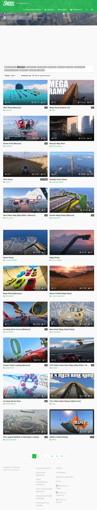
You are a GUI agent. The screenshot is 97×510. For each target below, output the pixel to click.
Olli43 (54, 440)
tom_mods (9, 218)
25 (62, 456)
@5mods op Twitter (62, 487)
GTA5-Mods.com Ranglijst (42, 504)
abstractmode (57, 146)
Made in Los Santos (11, 470)
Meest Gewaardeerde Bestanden (42, 482)
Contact (59, 468)
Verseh (7, 182)
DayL (54, 404)
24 (57, 456)
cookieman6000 (58, 182)
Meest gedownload (36, 76)
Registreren (76, 10)
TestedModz (56, 332)
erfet (53, 110)
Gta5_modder (57, 260)
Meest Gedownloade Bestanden (44, 490)
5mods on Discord (61, 501)
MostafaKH (9, 296)
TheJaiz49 (9, 332)
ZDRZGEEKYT (10, 404)
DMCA (58, 481)
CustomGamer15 (58, 296)
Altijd (10, 76)
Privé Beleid (60, 473)
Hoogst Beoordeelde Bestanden (44, 497)
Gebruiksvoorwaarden (64, 477)
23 (52, 456)
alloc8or (55, 368)
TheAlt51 (8, 146)
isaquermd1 (56, 218)
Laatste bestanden (43, 468)
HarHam (8, 110)
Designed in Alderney (11, 467)
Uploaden (49, 10)
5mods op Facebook (61, 494)
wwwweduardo (10, 440)
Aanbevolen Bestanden (40, 474)
